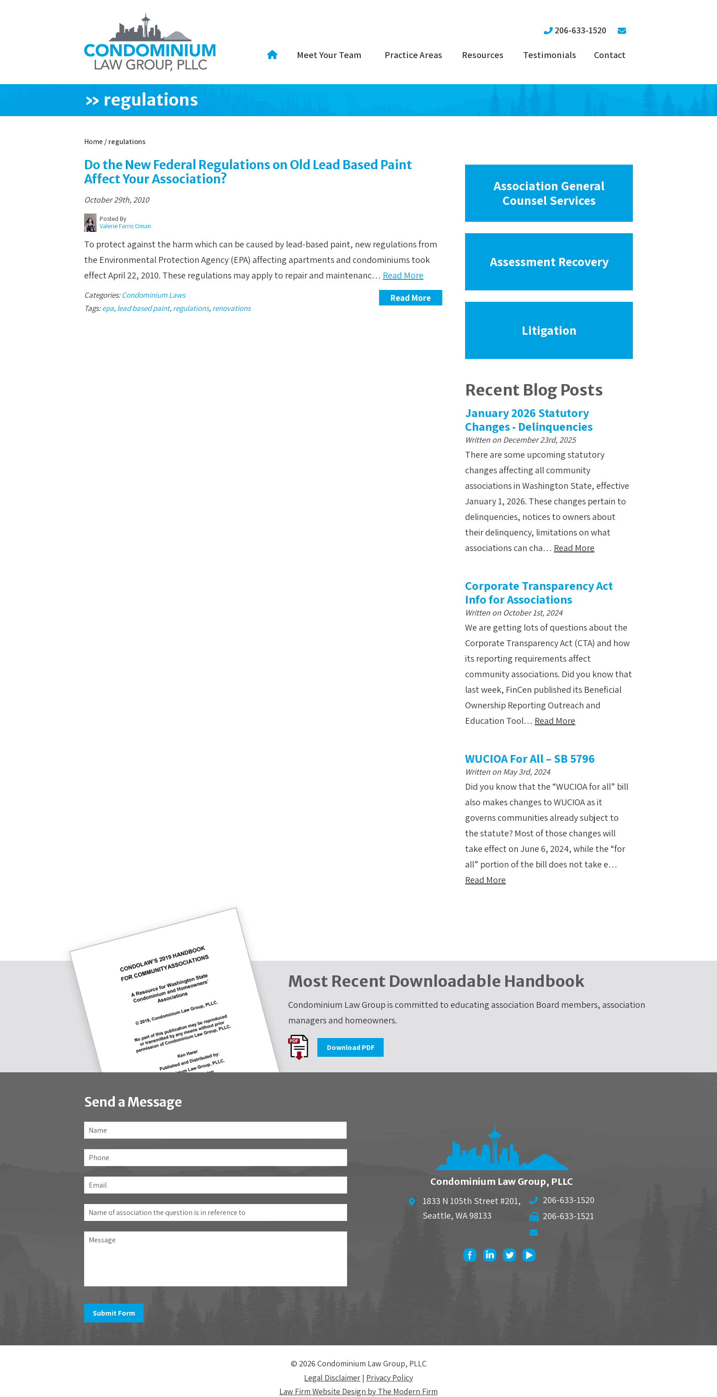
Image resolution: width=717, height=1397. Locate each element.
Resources (482, 55)
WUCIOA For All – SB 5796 (530, 758)
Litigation (549, 329)
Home (273, 54)
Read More (403, 275)
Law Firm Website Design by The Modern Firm (358, 1391)
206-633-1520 (580, 30)
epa (108, 308)
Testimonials (549, 55)
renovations (231, 308)
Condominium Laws (153, 295)
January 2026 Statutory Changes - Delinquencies (529, 419)
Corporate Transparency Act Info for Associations (539, 592)
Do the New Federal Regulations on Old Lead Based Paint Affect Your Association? (248, 172)
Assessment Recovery (549, 261)
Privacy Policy (389, 1377)
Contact (610, 55)
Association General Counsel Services (549, 193)
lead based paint (143, 308)
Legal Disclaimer (332, 1377)
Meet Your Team (329, 55)
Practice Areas (413, 55)
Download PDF (351, 1047)
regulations (191, 308)
